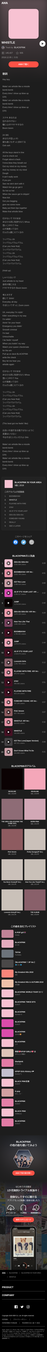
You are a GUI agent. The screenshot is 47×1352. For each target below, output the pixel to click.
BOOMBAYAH (14, 496)
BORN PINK (35, 821)
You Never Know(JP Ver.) (12, 882)
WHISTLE (12, 1277)
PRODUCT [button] (7, 1287)
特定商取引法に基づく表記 (31, 1323)
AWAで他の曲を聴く (23, 1173)
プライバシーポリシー (20, 1319)
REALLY (12, 522)
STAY (11, 507)
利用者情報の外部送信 (9, 1323)
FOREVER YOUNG (17, 518)
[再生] (42, 44)
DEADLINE (12, 791)
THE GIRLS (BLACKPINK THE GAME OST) (12, 822)
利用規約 (5, 1319)
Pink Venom (12, 852)
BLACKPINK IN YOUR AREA (28, 482)
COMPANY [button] (8, 1295)
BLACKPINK (19, 47)
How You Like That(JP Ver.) (34, 882)
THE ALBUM (34, 912)
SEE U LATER (14, 526)
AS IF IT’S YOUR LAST (18, 511)
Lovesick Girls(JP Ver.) (12, 912)
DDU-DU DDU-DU (16, 515)
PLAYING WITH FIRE (17, 504)
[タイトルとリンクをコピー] (31, 542)
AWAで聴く (23, 64)
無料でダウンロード (23, 1220)
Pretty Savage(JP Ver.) (35, 852)
